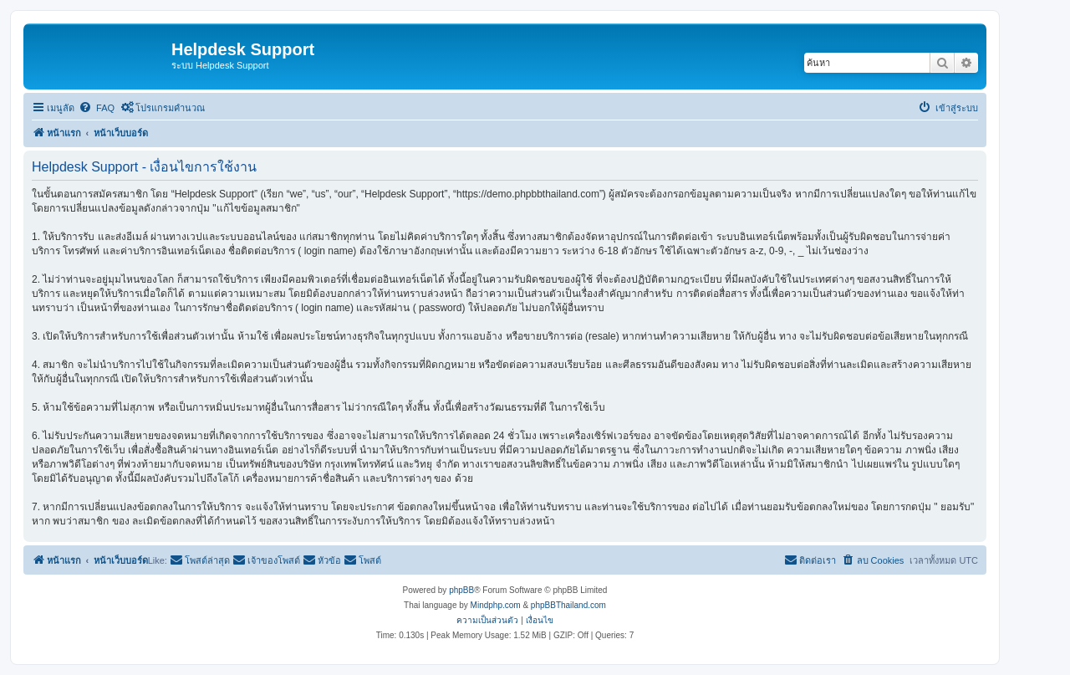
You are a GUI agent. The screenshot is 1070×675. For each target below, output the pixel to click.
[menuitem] (97, 108)
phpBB (461, 590)
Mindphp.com (496, 605)
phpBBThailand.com (568, 605)
